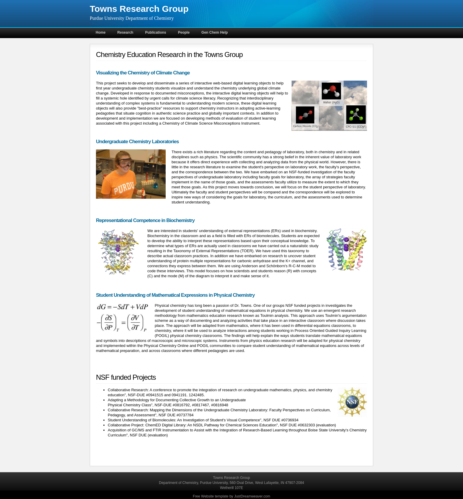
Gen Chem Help (214, 32)
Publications (155, 32)
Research (125, 32)
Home (100, 32)
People (184, 32)
